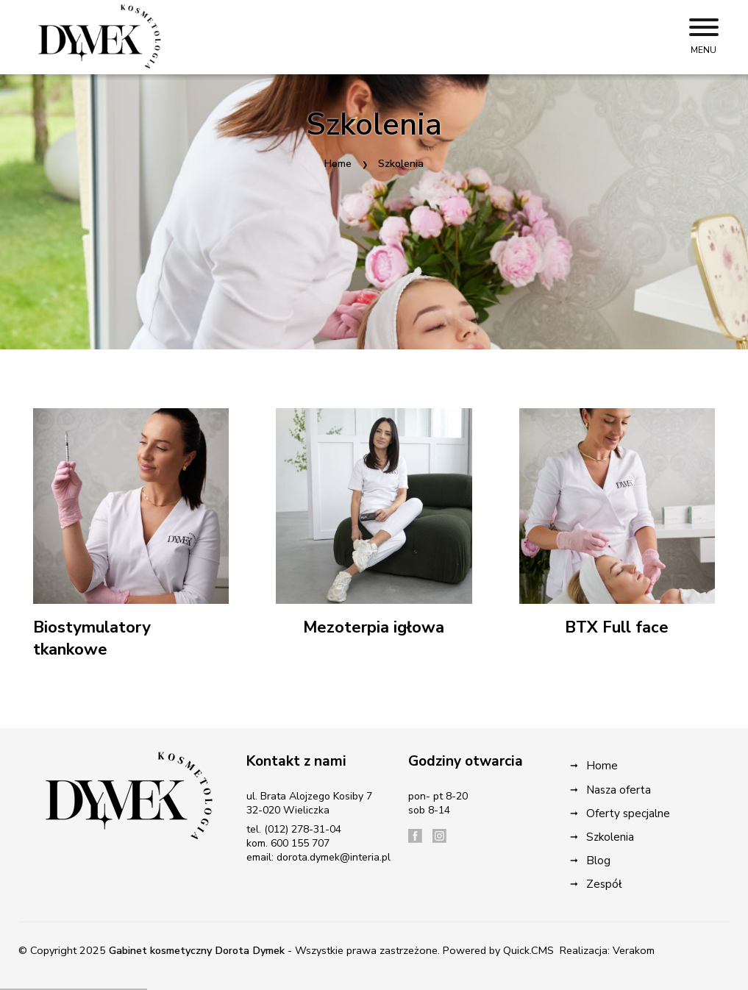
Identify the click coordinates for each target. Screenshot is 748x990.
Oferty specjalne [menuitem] (628, 813)
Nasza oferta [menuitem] (618, 789)
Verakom (634, 950)
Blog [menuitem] (598, 860)
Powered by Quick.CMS (498, 950)
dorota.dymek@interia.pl (334, 857)
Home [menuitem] (602, 765)
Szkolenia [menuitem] (610, 836)
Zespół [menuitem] (604, 883)
